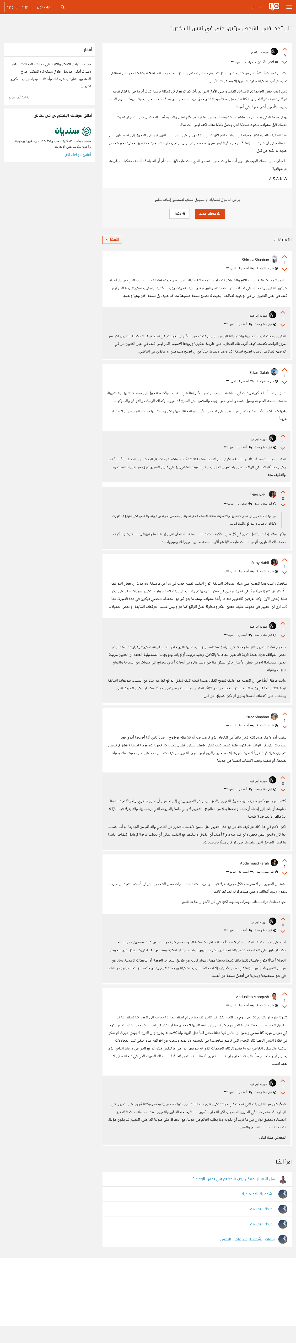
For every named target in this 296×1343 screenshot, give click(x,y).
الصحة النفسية (262, 1241)
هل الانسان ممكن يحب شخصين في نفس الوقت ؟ (233, 1196)
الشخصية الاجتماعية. (258, 1211)
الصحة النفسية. (262, 1226)
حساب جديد (210, 213)
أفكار (273, 62)
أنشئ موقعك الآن (78, 155)
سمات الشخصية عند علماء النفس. (247, 1256)
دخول (179, 213)
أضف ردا (246, 268)
